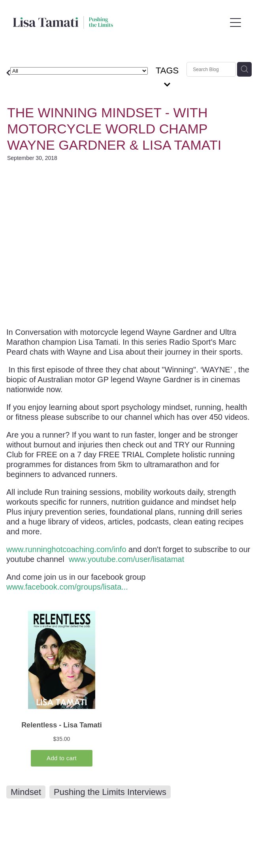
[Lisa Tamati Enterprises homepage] (119, 22)
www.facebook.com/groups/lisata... (67, 586)
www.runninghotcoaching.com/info (66, 549)
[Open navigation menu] (235, 22)
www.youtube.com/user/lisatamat (126, 559)
